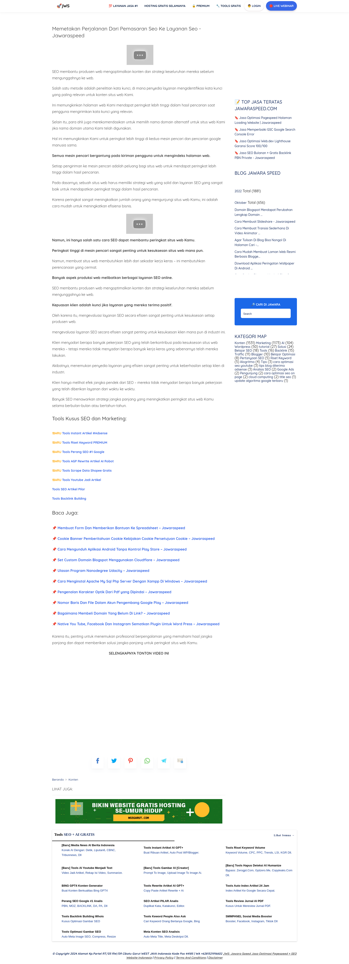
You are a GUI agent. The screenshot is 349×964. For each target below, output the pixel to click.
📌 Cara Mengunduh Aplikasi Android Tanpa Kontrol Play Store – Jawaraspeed (119, 549)
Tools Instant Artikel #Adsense (80, 433)
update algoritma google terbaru (259, 381)
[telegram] (164, 762)
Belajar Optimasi (282, 354)
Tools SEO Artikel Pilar (68, 489)
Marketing (263, 343)
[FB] (97, 762)
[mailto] (180, 762)
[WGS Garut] (138, 824)
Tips (263, 362)
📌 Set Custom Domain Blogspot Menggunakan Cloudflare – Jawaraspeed (115, 560)
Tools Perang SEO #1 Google (78, 452)
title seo (285, 377)
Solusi (281, 347)
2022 (238, 191)
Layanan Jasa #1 (123, 6)
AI (282, 343)
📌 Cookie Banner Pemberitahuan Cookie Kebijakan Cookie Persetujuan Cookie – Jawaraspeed (133, 538)
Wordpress (242, 347)
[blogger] (114, 762)
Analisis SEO (261, 369)
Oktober (241, 203)
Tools (263, 351)
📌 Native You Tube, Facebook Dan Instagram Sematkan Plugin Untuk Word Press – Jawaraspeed (135, 624)
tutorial (263, 347)
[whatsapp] (147, 762)
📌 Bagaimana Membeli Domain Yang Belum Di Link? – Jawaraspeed (111, 613)
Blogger (256, 354)
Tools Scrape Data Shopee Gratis (82, 471)
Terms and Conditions (191, 957)
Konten (240, 343)
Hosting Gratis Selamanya (165, 6)
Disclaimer (215, 957)
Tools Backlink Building (69, 499)
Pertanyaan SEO (251, 358)
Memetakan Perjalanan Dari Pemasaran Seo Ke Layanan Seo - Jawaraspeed (126, 32)
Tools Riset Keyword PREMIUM (79, 443)
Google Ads (285, 369)
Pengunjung (248, 373)
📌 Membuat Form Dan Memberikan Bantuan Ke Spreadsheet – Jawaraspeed (118, 528)
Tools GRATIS (228, 6)
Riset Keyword (280, 358)
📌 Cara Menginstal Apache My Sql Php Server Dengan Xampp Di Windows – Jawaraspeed (129, 581)
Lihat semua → (284, 835)
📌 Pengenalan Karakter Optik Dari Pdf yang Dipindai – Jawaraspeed (111, 592)
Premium (200, 6)
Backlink (280, 351)
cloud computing (260, 377)
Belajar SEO (243, 351)
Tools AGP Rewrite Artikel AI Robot (83, 461)
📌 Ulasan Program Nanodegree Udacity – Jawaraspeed (100, 570)
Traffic (239, 354)
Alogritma (247, 362)
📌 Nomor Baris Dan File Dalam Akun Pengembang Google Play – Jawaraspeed (120, 602)
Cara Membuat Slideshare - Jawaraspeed (265, 221)
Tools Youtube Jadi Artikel (76, 480)
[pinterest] (130, 762)
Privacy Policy (163, 957)
